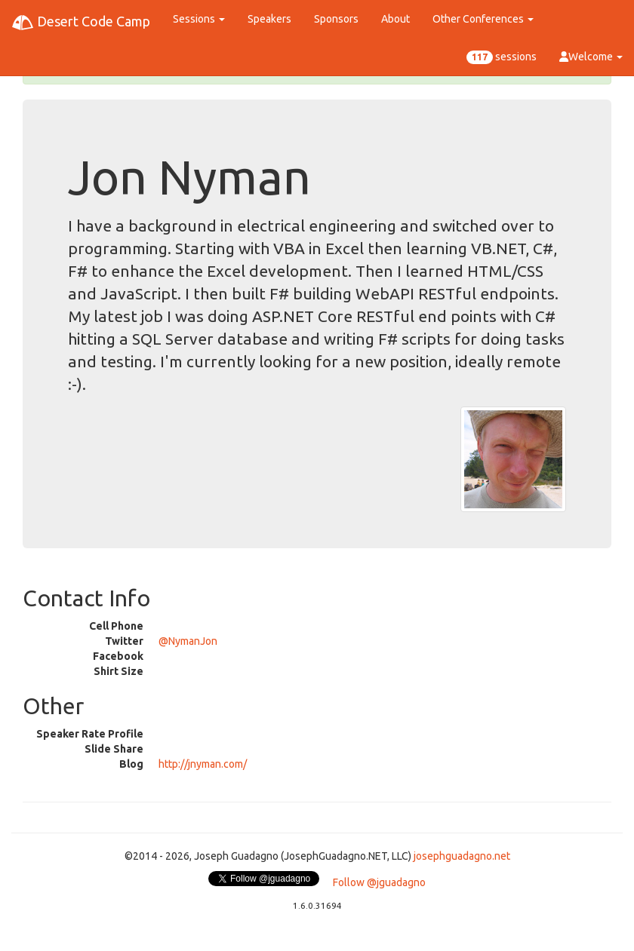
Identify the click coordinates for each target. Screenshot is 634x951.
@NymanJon (187, 641)
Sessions (199, 19)
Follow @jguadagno (379, 882)
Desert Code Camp (80, 22)
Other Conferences (483, 19)
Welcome (591, 57)
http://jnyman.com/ (202, 764)
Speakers (269, 19)
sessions (501, 57)
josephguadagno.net (462, 856)
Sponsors (336, 19)
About (395, 19)
